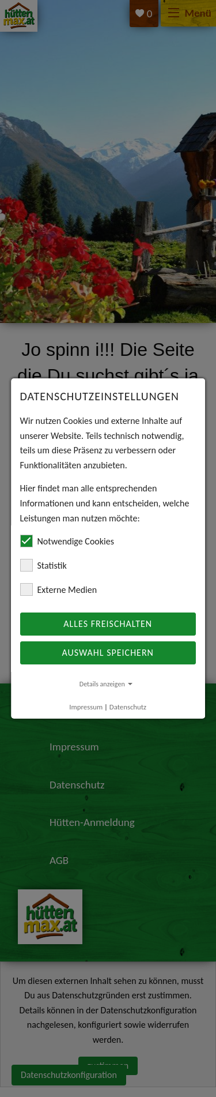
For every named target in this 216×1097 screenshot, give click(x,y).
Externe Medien (58, 589)
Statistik (43, 565)
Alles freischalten (108, 623)
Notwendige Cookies (67, 541)
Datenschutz (127, 706)
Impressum (86, 706)
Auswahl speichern (108, 652)
